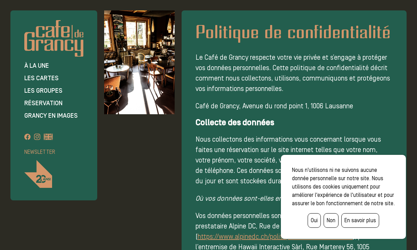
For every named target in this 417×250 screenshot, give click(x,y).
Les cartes (41, 78)
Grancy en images (51, 115)
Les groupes (43, 90)
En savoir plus (360, 220)
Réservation (43, 103)
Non (331, 220)
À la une (36, 65)
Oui (314, 220)
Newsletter (39, 152)
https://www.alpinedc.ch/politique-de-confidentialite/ (275, 236)
